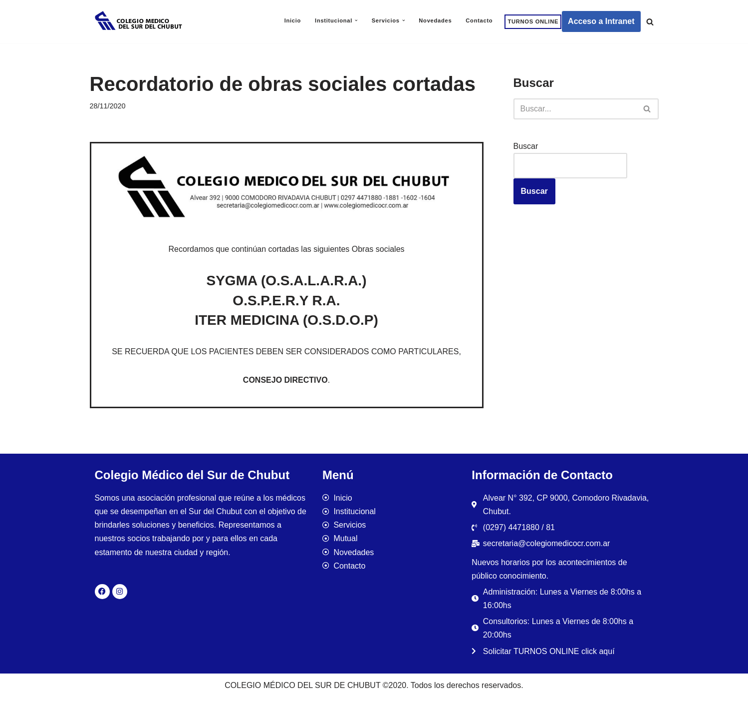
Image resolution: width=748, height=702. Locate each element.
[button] (356, 20)
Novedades (435, 20)
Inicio (292, 20)
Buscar (525, 146)
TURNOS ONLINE (532, 21)
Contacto (479, 20)
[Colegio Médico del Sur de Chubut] (140, 21)
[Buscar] (650, 21)
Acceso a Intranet (601, 21)
